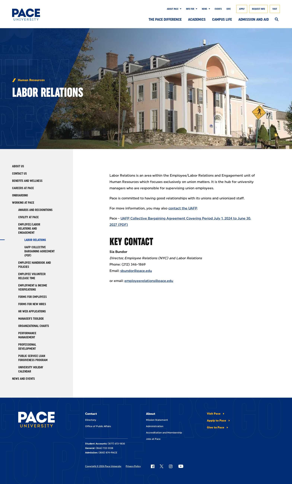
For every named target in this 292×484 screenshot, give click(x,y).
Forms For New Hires (32, 304)
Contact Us (19, 173)
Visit (274, 9)
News (204, 9)
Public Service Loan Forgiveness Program (32, 358)
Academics (197, 19)
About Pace (172, 9)
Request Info (258, 9)
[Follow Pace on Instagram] (170, 466)
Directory (90, 420)
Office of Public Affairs (98, 426)
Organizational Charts (33, 326)
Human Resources (31, 80)
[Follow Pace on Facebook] (152, 466)
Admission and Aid (253, 19)
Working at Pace (23, 202)
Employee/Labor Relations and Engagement (29, 228)
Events (218, 9)
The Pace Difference (165, 19)
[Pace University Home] (30, 15)
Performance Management (27, 335)
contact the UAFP (182, 208)
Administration (154, 426)
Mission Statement (157, 420)
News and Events (23, 378)
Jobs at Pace (153, 439)
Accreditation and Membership (164, 432)
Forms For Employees (32, 297)
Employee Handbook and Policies (34, 265)
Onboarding (20, 195)
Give (228, 9)
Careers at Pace (23, 188)
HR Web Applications (32, 311)
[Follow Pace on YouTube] (181, 466)
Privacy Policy (133, 466)
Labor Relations (35, 240)
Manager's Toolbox (31, 318)
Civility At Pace (28, 217)
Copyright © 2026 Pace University (103, 466)
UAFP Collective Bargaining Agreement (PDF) (39, 251)
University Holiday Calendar (30, 369)
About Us (18, 166)
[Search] (276, 19)
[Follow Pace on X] (161, 466)
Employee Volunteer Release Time (32, 276)
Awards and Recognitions (35, 210)
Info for (190, 9)
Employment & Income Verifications (32, 287)
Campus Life (222, 19)
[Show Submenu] (179, 9)
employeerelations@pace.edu (148, 281)
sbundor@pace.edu (136, 271)
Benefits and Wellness (27, 181)
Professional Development (27, 346)
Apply (242, 9)
